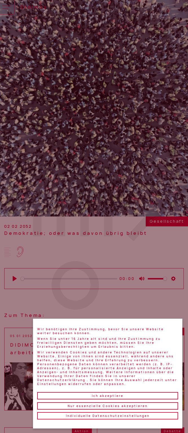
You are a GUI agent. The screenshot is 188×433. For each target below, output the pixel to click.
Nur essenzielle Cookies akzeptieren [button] (108, 406)
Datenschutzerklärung (61, 380)
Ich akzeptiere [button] (107, 396)
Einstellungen (52, 384)
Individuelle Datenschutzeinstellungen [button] (108, 416)
